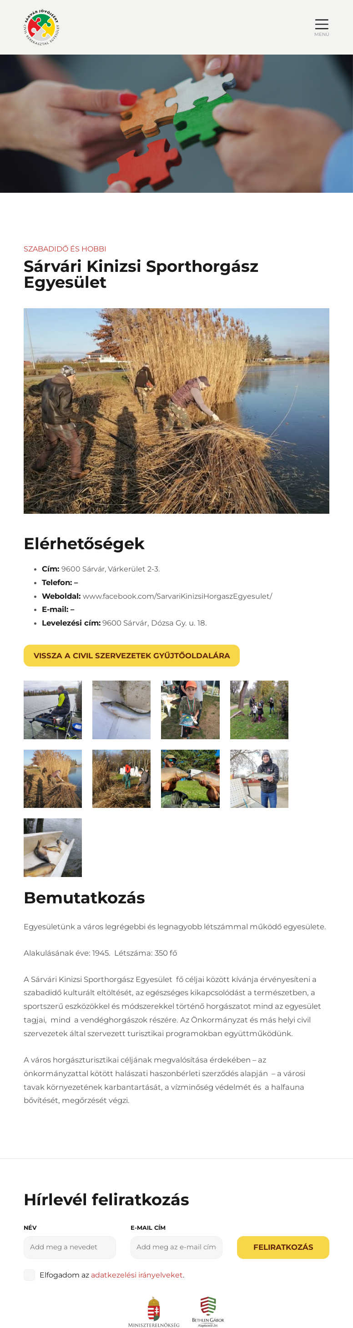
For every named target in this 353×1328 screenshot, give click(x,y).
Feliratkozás (283, 1119)
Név (30, 1100)
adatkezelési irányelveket (137, 1147)
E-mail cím (148, 1100)
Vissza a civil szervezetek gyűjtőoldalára (132, 655)
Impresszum (226, 1260)
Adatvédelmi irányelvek (147, 1260)
